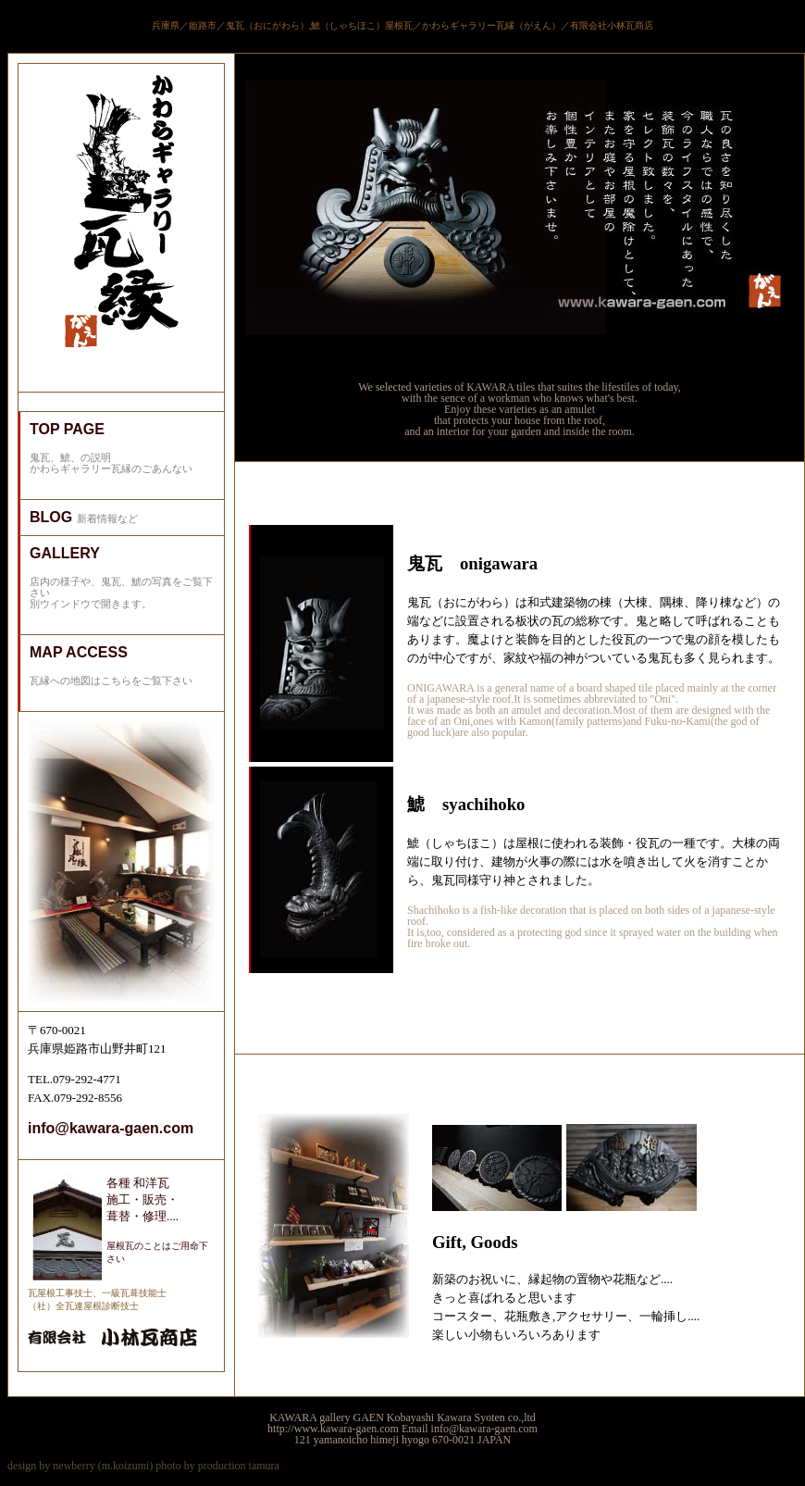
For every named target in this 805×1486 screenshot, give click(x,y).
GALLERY (65, 553)
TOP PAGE (67, 429)
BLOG (53, 517)
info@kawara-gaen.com (110, 1128)
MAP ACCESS (79, 652)
